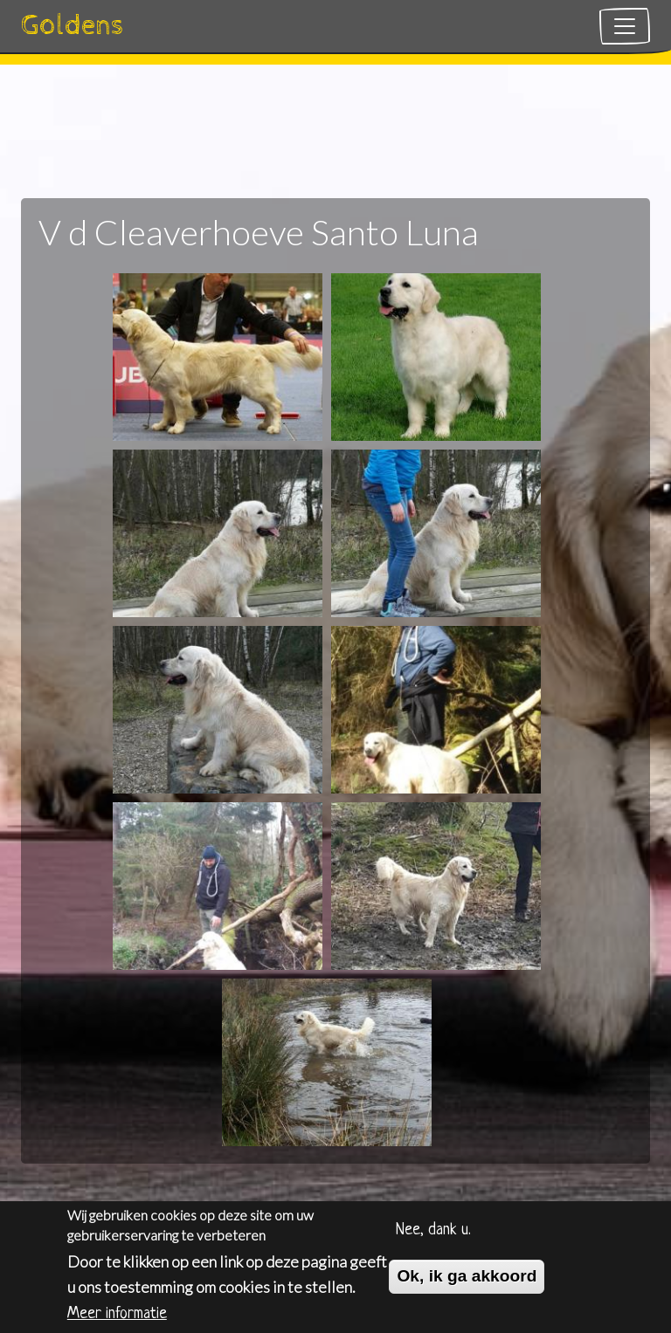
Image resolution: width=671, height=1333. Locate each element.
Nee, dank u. (433, 1235)
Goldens (72, 26)
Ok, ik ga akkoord (466, 1281)
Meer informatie (117, 1318)
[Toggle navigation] (624, 26)
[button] (217, 354)
